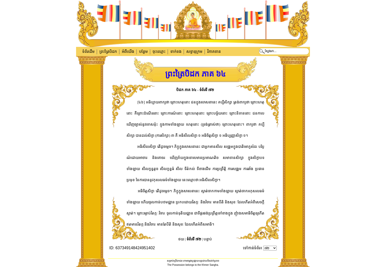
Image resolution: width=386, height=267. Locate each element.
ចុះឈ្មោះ (159, 51)
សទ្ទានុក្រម (194, 51)
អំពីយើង (128, 51)
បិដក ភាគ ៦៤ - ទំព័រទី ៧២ (195, 90)
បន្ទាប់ (208, 239)
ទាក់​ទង (175, 51)
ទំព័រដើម (88, 51)
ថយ (181, 239)
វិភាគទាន (214, 51)
